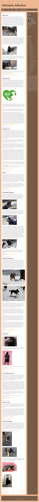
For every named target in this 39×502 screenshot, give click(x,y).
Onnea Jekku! (5, 333)
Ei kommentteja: (12, 124)
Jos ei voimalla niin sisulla (8, 373)
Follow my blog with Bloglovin (32, 13)
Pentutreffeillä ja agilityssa (8, 192)
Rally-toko (34, 88)
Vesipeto (4, 172)
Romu (30, 83)
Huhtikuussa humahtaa (7, 421)
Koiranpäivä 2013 (6, 78)
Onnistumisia (11, 417)
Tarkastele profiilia (30, 25)
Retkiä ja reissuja (31, 84)
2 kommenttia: (12, 253)
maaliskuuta (31, 67)
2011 (29, 72)
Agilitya (6, 254)
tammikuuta (31, 69)
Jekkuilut (32, 82)
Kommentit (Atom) (6, 493)
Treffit (28, 90)
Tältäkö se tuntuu (6, 402)
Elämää (6, 188)
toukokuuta (31, 53)
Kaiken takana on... (23, 9)
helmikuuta (31, 68)
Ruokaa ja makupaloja (31, 87)
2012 (29, 71)
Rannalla (35, 90)
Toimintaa (8, 398)
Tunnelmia (34, 86)
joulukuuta (31, 45)
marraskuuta (31, 46)
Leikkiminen (31, 90)
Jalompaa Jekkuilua (14, 5)
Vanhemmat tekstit (21, 491)
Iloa (30, 85)
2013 (29, 44)
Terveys (34, 85)
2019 (29, 37)
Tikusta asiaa (5, 15)
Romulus (16, 9)
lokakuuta (31, 47)
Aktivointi (29, 86)
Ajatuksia (34, 78)
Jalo (12, 9)
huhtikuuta (31, 54)
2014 (29, 43)
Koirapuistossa (30, 88)
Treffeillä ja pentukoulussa (8, 258)
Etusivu (3, 9)
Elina (33, 19)
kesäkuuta (31, 52)
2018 (29, 38)
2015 (29, 42)
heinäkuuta (31, 51)
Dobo (32, 89)
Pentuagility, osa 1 (6, 128)
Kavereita (14, 254)
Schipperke (29, 89)
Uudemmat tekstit (5, 491)
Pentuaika (34, 83)
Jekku (8, 9)
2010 (29, 73)
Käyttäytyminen (30, 79)
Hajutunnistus (29, 91)
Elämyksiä (36, 89)
